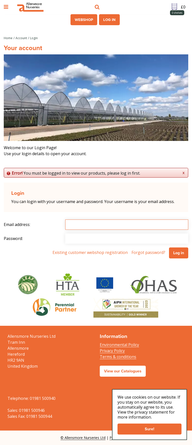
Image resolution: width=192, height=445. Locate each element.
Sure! (149, 429)
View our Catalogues (123, 371)
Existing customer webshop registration (90, 252)
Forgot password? (148, 252)
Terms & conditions (118, 356)
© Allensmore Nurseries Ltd (83, 437)
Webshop (84, 19)
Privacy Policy (112, 350)
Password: (13, 238)
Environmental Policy (119, 344)
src (98, 7)
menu (7, 7)
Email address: (17, 224)
